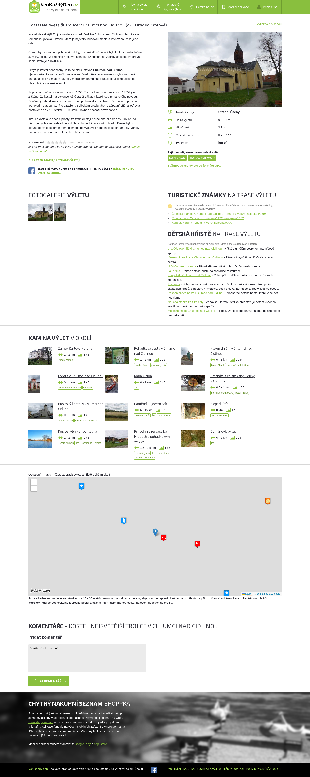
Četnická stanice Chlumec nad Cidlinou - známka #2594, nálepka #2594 (219, 213)
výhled (98, 443)
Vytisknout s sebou (269, 23)
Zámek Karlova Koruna (75, 348)
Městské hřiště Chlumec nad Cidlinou (192, 310)
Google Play (83, 744)
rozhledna (87, 443)
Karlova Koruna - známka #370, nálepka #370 (202, 222)
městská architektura (202, 157)
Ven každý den (38, 768)
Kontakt (239, 768)
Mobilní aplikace (235, 7)
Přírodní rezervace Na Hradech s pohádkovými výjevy (152, 436)
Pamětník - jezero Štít (150, 403)
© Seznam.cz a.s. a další (267, 593)
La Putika (174, 271)
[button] (155, 532)
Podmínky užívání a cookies (264, 768)
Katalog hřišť (200, 768)
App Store (100, 744)
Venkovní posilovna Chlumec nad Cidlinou (195, 257)
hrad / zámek (66, 360)
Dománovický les (223, 431)
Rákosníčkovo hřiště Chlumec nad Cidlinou (196, 293)
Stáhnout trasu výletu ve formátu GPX (194, 165)
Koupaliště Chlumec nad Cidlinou (189, 275)
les (136, 387)
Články (227, 768)
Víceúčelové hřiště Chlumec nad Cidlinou (195, 248)
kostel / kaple (177, 157)
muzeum (87, 387)
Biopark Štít (219, 403)
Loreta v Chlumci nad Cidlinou (80, 376)
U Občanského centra (182, 266)
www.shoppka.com (40, 722)
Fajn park (174, 284)
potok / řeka (241, 392)
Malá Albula (143, 376)
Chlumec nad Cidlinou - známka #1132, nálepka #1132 (208, 218)
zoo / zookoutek (219, 415)
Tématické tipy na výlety (168, 7)
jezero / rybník (158, 365)
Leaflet (247, 593)
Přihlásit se (267, 7)
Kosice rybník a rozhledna (77, 431)
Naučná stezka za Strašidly (186, 302)
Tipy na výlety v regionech (135, 7)
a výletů (215, 768)
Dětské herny (202, 7)
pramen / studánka (145, 457)
